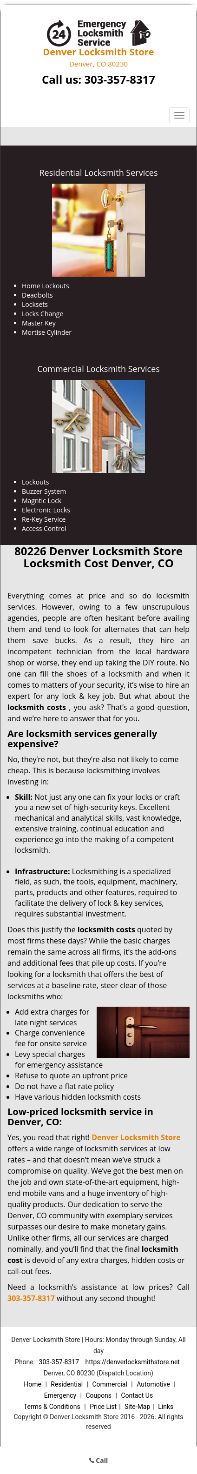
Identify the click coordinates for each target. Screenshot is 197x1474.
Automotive (153, 1384)
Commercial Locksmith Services (98, 368)
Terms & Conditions (52, 1406)
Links (165, 1406)
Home (32, 1384)
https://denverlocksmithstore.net (132, 1362)
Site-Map (137, 1406)
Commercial (109, 1384)
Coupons (98, 1395)
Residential (67, 1384)
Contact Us (137, 1395)
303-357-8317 (119, 79)
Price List (103, 1406)
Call (98, 1460)
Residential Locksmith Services (98, 172)
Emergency (60, 1395)
